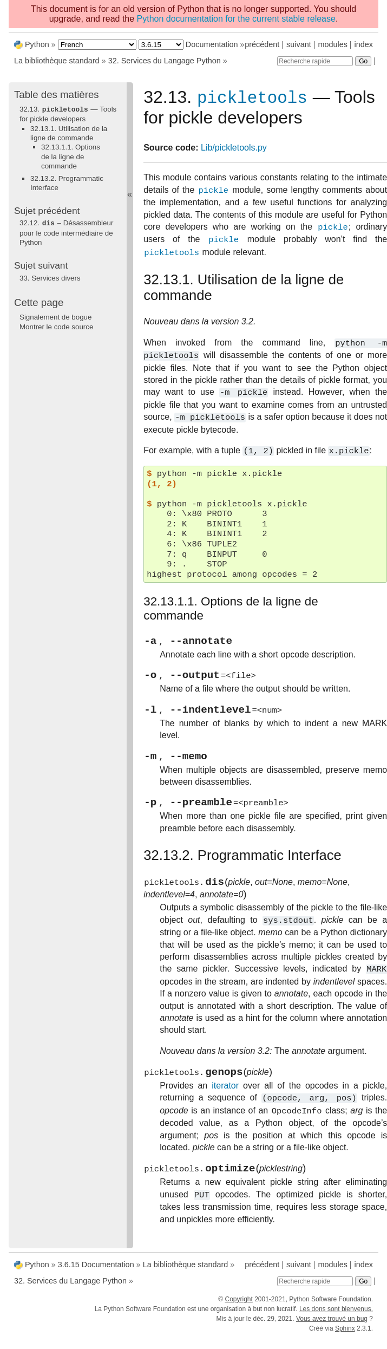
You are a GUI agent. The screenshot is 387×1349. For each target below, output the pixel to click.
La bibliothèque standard (57, 60)
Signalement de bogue (55, 316)
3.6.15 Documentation (96, 1272)
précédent (262, 44)
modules (332, 44)
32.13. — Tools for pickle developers (67, 113)
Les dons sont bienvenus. (336, 1317)
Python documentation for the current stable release (236, 18)
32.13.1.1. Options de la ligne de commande (70, 156)
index (364, 44)
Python (37, 44)
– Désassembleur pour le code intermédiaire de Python (66, 231)
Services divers (50, 277)
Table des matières (56, 94)
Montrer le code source (56, 326)
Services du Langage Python (164, 60)
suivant (298, 44)
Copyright (238, 1307)
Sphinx (345, 1336)
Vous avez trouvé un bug (332, 1327)
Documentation (212, 44)
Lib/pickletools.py (234, 149)
